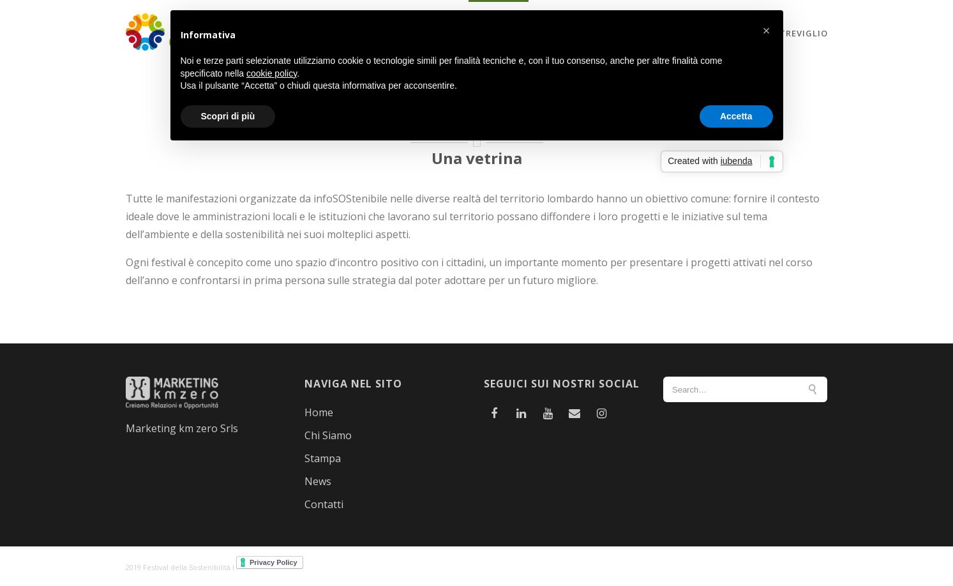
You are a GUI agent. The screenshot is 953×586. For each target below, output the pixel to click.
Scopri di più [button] (228, 116)
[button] (766, 30)
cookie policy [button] (271, 73)
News (317, 481)
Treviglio (803, 33)
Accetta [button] (736, 116)
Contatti (323, 504)
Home (318, 412)
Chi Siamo (328, 435)
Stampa (322, 458)
